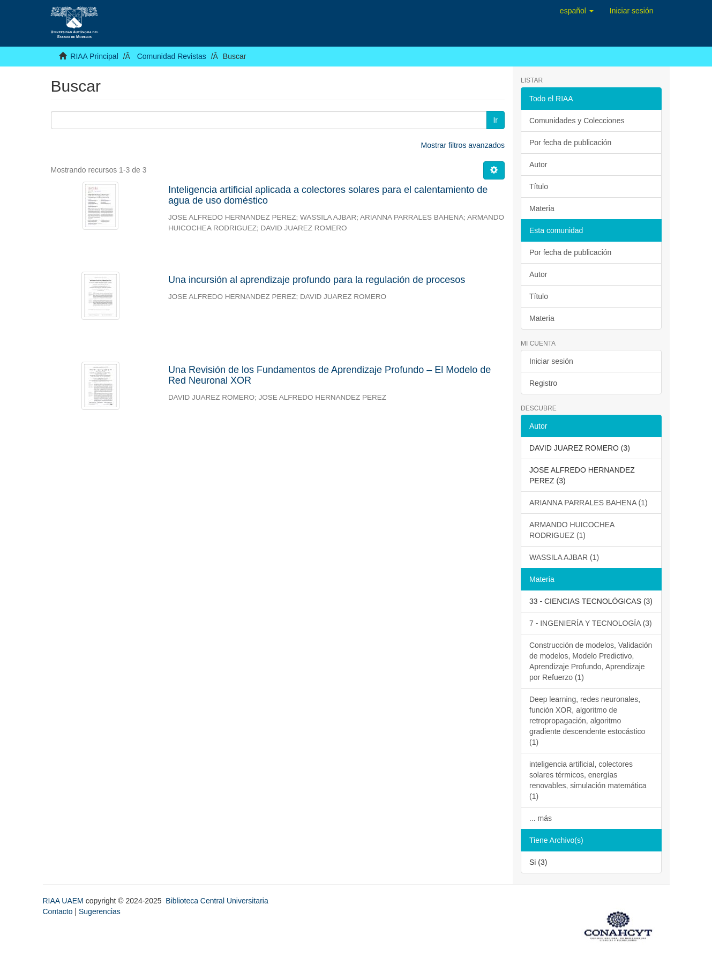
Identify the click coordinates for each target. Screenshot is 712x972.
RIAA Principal (94, 56)
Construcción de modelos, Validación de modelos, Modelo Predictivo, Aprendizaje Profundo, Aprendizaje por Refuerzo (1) (590, 661)
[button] (577, 10)
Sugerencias (100, 911)
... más (540, 818)
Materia (541, 208)
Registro (543, 383)
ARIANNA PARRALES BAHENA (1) (588, 502)
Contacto (58, 911)
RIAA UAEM (64, 900)
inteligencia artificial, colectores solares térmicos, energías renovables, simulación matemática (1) (588, 780)
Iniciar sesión (551, 361)
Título (538, 186)
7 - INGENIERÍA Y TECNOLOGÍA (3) (590, 623)
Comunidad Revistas (171, 56)
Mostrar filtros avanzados (463, 145)
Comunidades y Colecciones (576, 120)
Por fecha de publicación (570, 142)
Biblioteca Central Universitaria (217, 900)
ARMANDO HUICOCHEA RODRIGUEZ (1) (571, 530)
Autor (538, 164)
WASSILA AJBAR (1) (564, 557)
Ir (495, 120)
